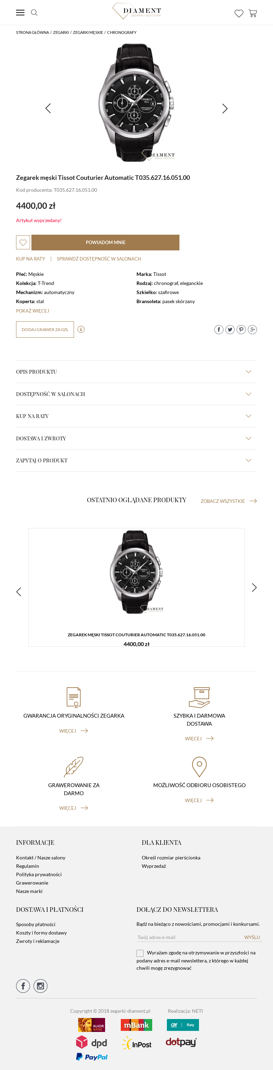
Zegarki (61, 32)
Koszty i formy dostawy (41, 933)
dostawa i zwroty (133, 438)
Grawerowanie (32, 883)
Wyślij (252, 937)
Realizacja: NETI (185, 1011)
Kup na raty (30, 259)
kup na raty (133, 415)
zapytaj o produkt (133, 460)
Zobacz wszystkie (229, 501)
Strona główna (32, 32)
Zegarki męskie (88, 32)
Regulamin (27, 866)
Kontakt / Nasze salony (40, 857)
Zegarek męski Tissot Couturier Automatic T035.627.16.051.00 (136, 634)
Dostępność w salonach (133, 393)
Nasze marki (29, 891)
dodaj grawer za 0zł (45, 329)
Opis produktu (133, 371)
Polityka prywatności (39, 874)
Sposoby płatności (36, 924)
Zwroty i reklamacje (37, 941)
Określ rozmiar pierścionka (171, 857)
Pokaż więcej (32, 311)
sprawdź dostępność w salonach (99, 259)
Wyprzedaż (154, 866)
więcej (73, 731)
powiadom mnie (105, 242)
